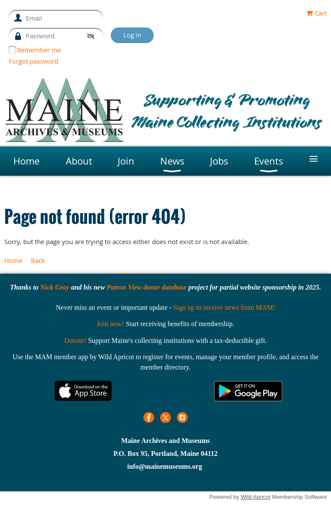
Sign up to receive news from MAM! (224, 307)
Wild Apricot (255, 497)
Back (38, 260)
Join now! (110, 323)
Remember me (39, 50)
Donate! (75, 340)
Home (13, 260)
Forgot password (33, 61)
